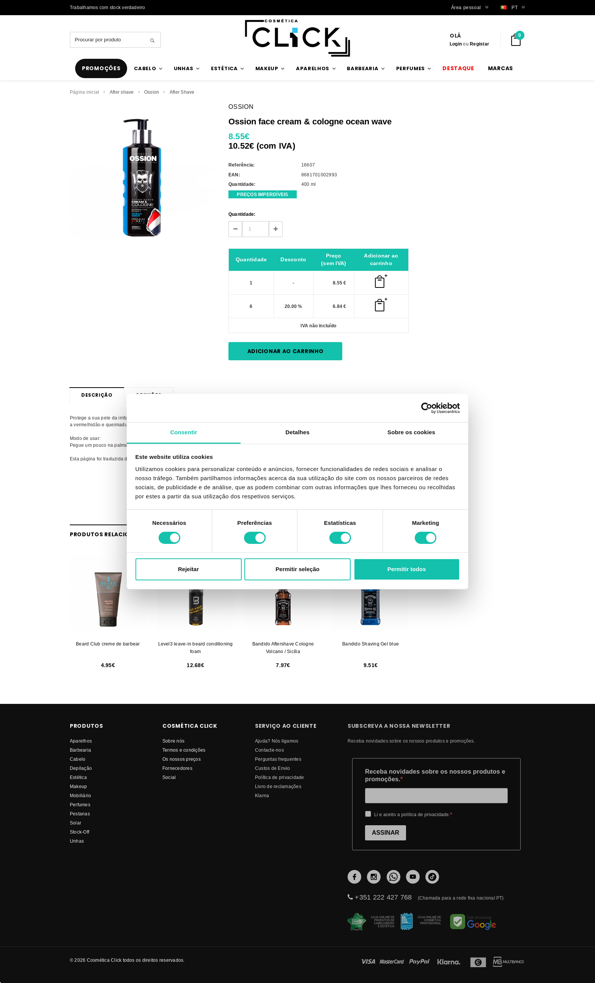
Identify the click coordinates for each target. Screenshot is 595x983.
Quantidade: (242, 214)
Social (169, 777)
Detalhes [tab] (297, 432)
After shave (122, 92)
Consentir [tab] (183, 432)
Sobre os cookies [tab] (411, 432)
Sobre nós (173, 741)
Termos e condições (183, 750)
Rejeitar (188, 569)
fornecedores (177, 768)
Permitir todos (406, 569)
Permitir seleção (297, 569)
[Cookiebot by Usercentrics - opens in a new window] (427, 408)
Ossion (151, 92)
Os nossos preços (181, 759)
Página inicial (84, 92)
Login (456, 44)
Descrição (96, 395)
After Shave (182, 92)
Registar (479, 44)
